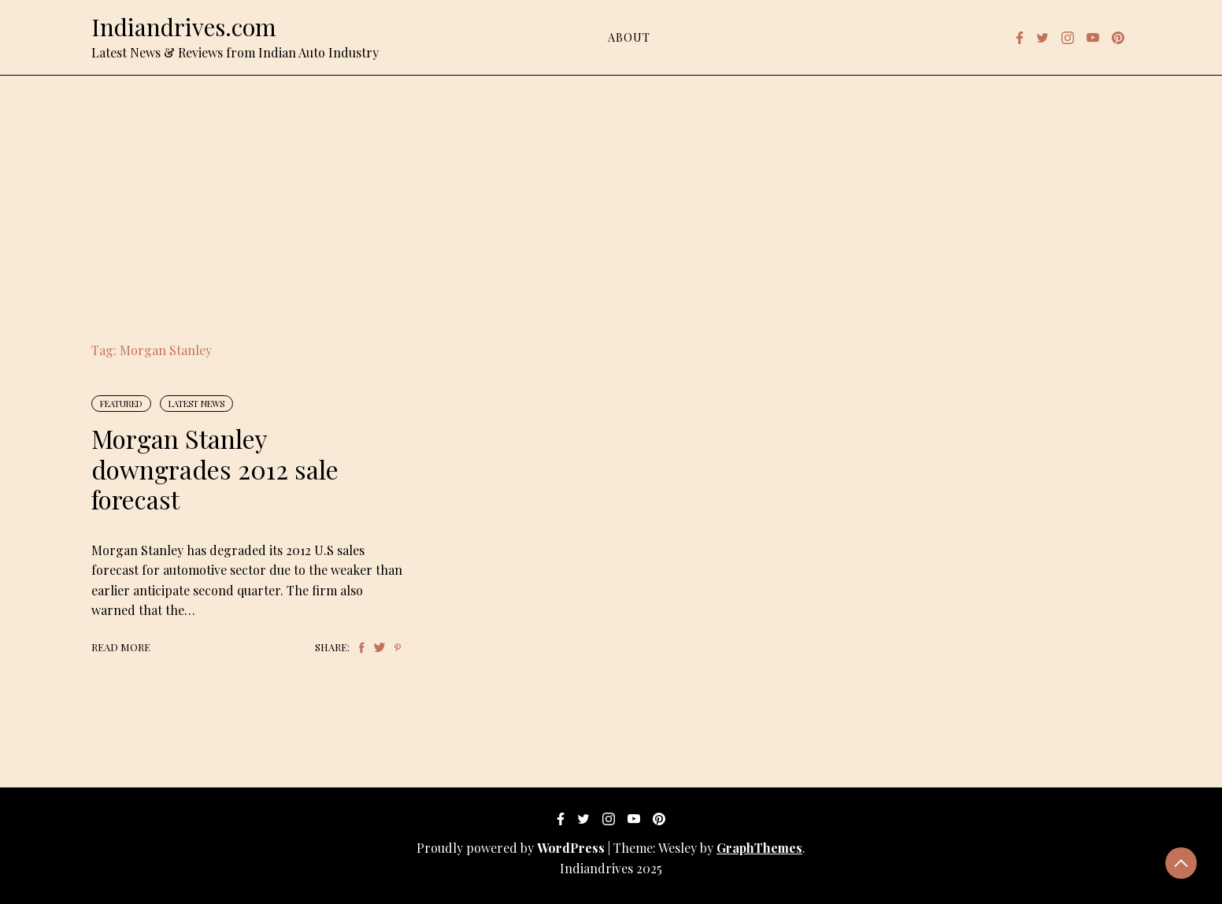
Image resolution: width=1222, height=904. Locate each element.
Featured (121, 403)
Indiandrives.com (183, 27)
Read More (120, 647)
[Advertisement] (611, 193)
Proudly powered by (512, 847)
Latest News (196, 403)
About (629, 37)
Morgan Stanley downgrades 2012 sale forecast (215, 468)
